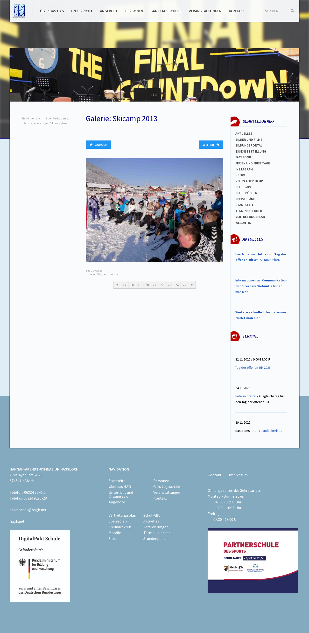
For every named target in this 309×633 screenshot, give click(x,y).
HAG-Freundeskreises (266, 430)
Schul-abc (243, 187)
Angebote (109, 10)
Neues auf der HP (249, 181)
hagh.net (17, 521)
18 (132, 285)
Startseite (244, 205)
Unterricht (82, 10)
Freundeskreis (120, 526)
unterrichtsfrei (245, 396)
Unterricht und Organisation (121, 494)
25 (184, 285)
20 (147, 285)
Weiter (211, 144)
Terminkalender (248, 211)
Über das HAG (52, 10)
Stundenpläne (155, 538)
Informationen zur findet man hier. (261, 286)
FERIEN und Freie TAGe (252, 163)
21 (154, 285)
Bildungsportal (248, 145)
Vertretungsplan (122, 515)
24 (177, 285)
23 (169, 285)
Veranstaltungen (205, 10)
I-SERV (240, 175)
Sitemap (116, 538)
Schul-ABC (152, 515)
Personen (134, 10)
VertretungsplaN (250, 216)
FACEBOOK (243, 157)
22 (162, 285)
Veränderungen (156, 526)
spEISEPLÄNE (245, 199)
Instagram (244, 169)
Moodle (115, 532)
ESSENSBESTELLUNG (250, 151)
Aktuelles (243, 133)
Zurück (98, 144)
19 (139, 285)
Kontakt (237, 10)
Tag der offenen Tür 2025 (253, 367)
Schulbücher (246, 193)
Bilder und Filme (248, 139)
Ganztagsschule (166, 10)
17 (124, 285)
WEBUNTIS (243, 223)
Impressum (238, 474)
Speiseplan (118, 521)
